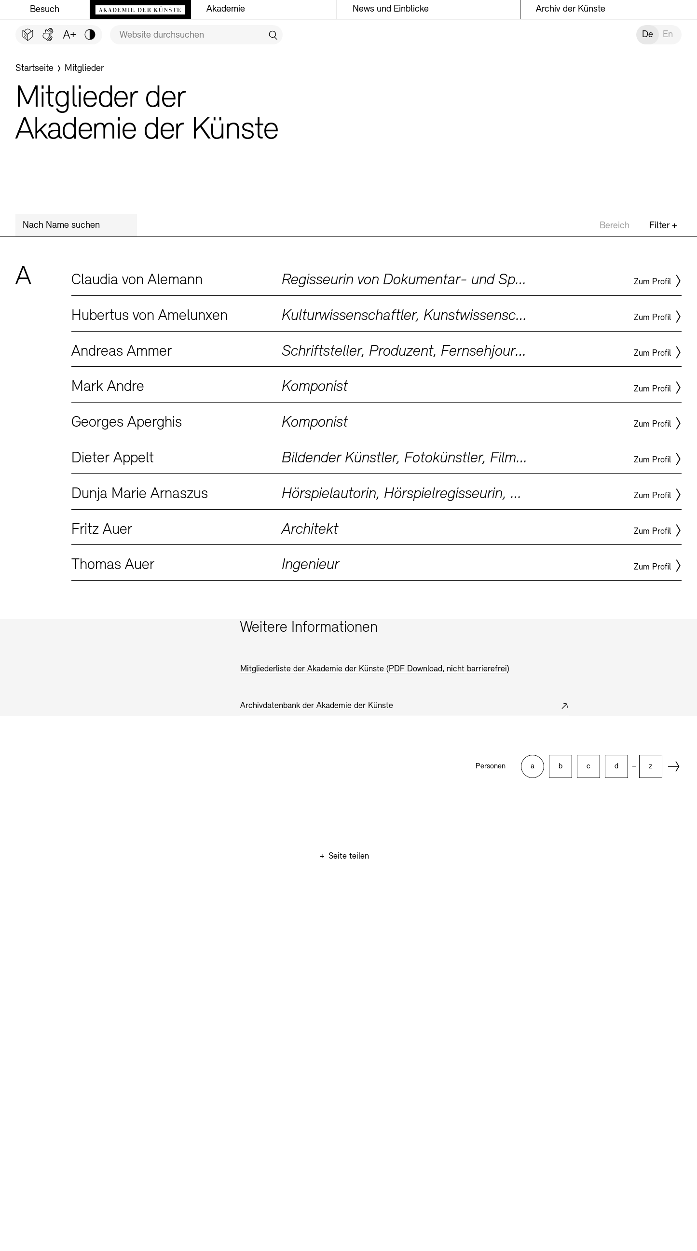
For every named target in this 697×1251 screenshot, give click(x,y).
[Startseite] (34, 68)
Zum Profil (652, 282)
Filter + (663, 226)
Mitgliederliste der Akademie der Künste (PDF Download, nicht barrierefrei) (374, 669)
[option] (532, 766)
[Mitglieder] (84, 68)
